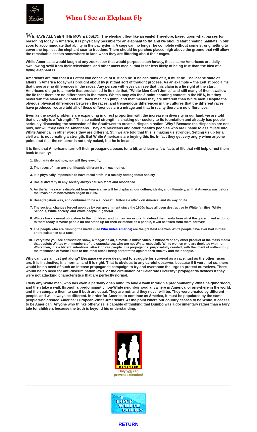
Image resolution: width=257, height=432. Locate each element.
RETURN (128, 424)
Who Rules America (116, 229)
